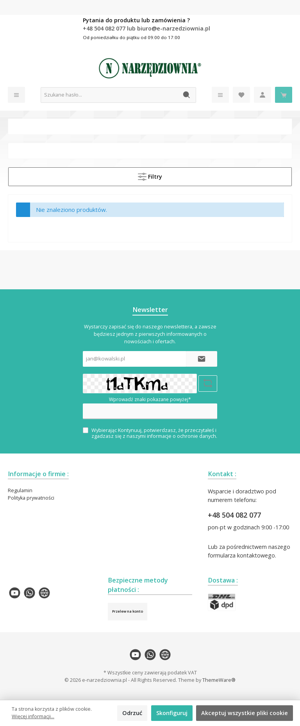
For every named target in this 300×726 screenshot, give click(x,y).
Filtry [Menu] (150, 175)
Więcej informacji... (33, 716)
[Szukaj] (187, 95)
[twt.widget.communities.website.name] (44, 593)
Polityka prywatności (31, 498)
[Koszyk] (283, 95)
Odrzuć (132, 713)
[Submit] (201, 359)
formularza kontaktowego (241, 555)
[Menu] (16, 95)
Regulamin (20, 490)
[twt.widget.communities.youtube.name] (14, 593)
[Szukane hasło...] (109, 95)
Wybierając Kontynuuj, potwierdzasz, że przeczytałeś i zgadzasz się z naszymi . (154, 433)
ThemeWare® (219, 680)
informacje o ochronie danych (181, 436)
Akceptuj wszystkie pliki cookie (244, 713)
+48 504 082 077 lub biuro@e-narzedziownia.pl (146, 28)
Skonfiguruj (172, 713)
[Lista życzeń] (241, 95)
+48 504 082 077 (234, 515)
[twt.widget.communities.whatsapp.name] (29, 593)
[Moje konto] (262, 95)
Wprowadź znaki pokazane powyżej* (150, 399)
